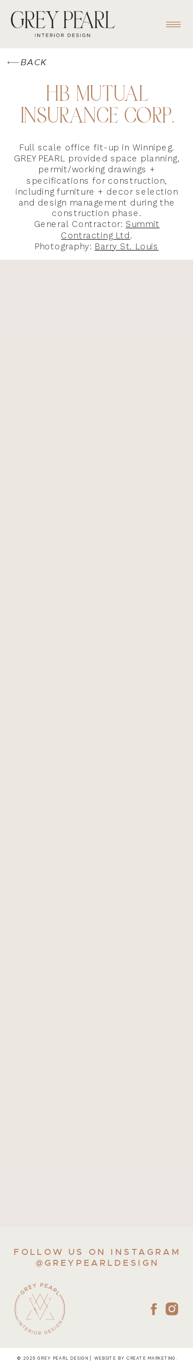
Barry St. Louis (127, 246)
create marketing (151, 1359)
